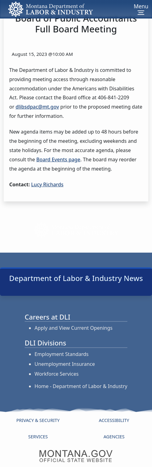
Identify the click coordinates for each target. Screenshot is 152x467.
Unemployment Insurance (65, 364)
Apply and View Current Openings (74, 327)
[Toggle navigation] (141, 9)
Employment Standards (61, 354)
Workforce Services (57, 373)
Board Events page (58, 159)
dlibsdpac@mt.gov (37, 106)
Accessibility (114, 420)
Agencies (114, 437)
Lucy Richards (47, 184)
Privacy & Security (38, 420)
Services (38, 437)
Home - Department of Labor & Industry (81, 386)
